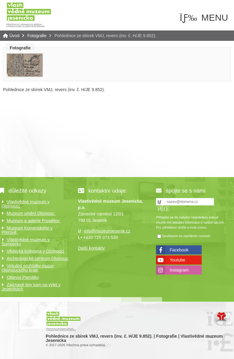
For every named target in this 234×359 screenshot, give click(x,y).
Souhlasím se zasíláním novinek (186, 236)
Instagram (179, 270)
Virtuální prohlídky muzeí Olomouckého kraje (28, 267)
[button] (163, 208)
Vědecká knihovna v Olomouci (35, 251)
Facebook (179, 249)
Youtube (177, 260)
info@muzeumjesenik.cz (107, 231)
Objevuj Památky (23, 277)
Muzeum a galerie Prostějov (34, 220)
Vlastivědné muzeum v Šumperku (26, 241)
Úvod (28, 14)
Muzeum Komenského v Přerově (27, 230)
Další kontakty (91, 248)
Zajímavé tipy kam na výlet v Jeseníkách (31, 286)
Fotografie (37, 36)
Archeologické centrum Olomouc (37, 258)
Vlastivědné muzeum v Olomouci (26, 203)
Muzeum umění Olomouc (31, 213)
